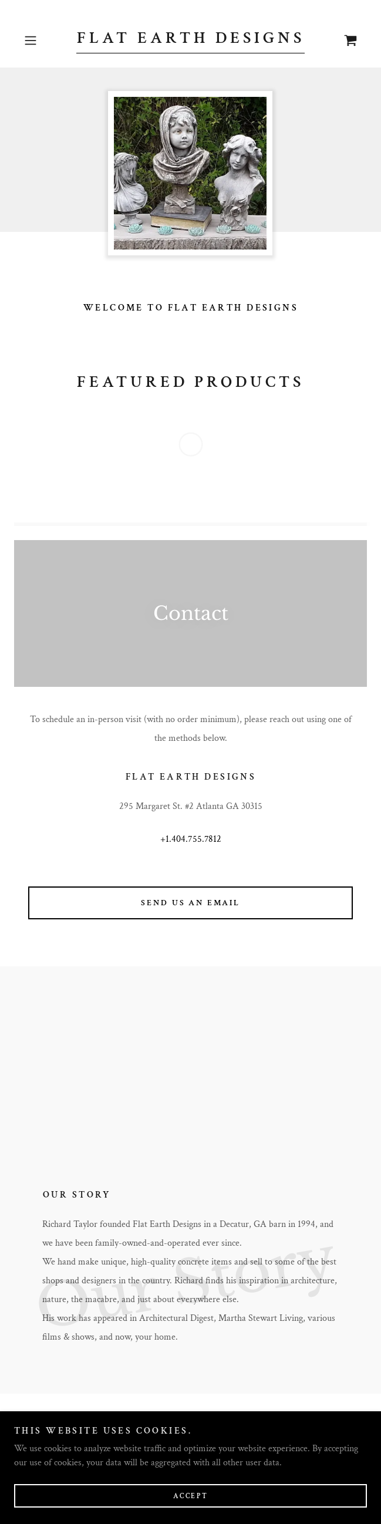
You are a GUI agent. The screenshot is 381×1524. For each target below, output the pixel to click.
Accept (190, 1496)
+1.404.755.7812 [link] (190, 839)
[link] (190, 40)
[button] (44, 40)
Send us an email (191, 903)
